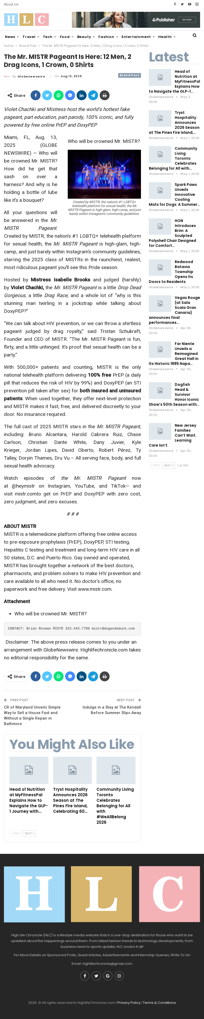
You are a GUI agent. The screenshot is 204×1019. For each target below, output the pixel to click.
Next (29, 833)
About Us (11, 4)
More (163, 36)
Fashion (106, 36)
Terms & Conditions (159, 1002)
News (10, 36)
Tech (48, 36)
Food (65, 36)
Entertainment (136, 36)
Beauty (84, 36)
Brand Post (129, 75)
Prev (15, 833)
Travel (29, 36)
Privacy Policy (128, 1002)
